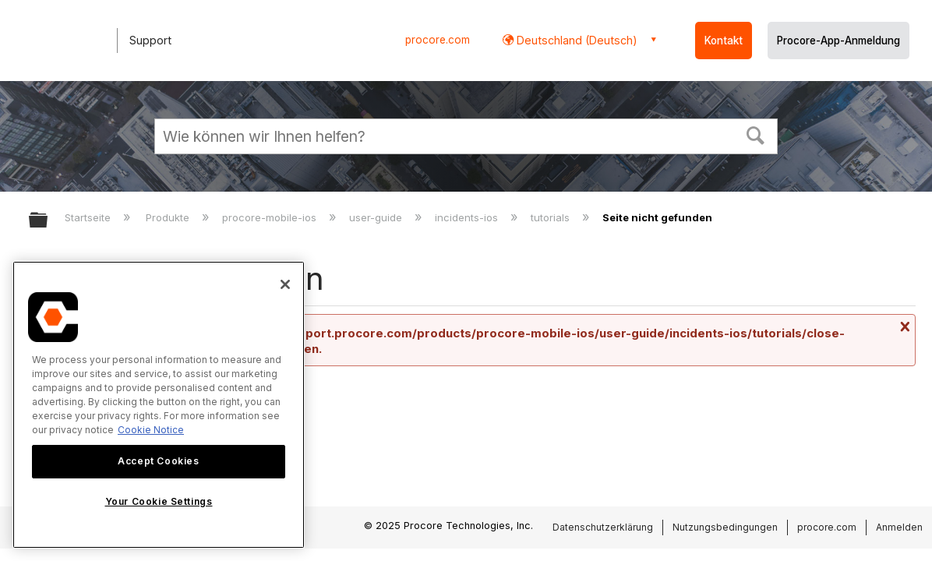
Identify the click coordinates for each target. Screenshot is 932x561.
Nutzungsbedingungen (725, 527)
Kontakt (723, 40)
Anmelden (899, 527)
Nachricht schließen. (903, 326)
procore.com (437, 40)
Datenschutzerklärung (602, 527)
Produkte (169, 217)
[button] (756, 134)
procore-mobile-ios (270, 217)
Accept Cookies (158, 461)
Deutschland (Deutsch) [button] (575, 40)
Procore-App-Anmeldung (838, 40)
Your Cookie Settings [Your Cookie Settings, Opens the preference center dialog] (159, 501)
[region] (158, 405)
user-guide (377, 217)
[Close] (285, 284)
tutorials (552, 217)
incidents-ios (468, 217)
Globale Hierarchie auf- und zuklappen (48, 221)
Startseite (89, 217)
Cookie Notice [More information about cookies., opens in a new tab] (151, 430)
